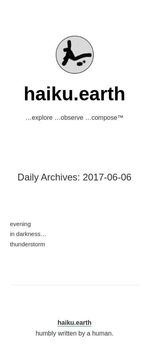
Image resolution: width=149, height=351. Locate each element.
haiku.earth (74, 93)
